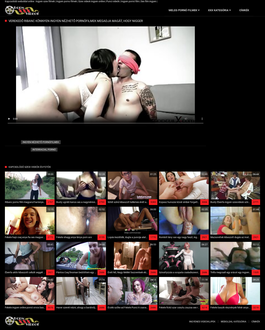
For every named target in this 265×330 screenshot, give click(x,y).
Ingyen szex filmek (45, 1)
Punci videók (113, 1)
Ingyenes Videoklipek (202, 321)
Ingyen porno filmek (66, 1)
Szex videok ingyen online (91, 1)
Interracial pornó (44, 149)
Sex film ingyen (149, 1)
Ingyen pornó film (130, 1)
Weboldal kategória (233, 321)
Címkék (255, 321)
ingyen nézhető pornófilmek (41, 142)
